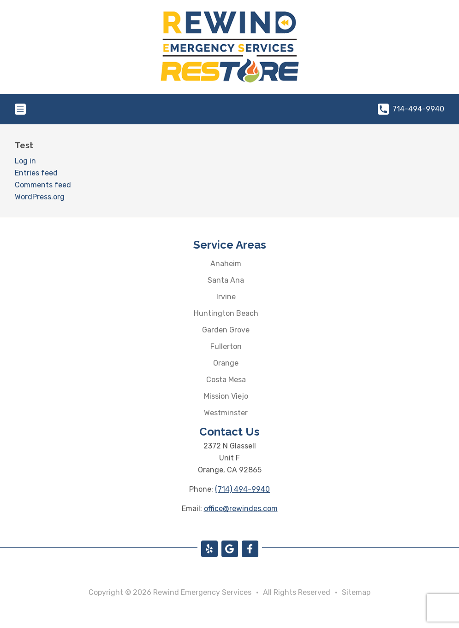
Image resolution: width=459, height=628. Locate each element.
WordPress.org (40, 196)
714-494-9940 (411, 109)
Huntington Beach (226, 313)
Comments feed (43, 184)
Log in (25, 161)
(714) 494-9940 (242, 489)
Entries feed (36, 173)
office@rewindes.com (241, 508)
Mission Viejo (226, 396)
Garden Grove (226, 330)
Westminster (226, 412)
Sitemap (356, 592)
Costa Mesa (226, 379)
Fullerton (226, 346)
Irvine (226, 296)
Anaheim (225, 263)
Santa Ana (226, 280)
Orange (225, 363)
